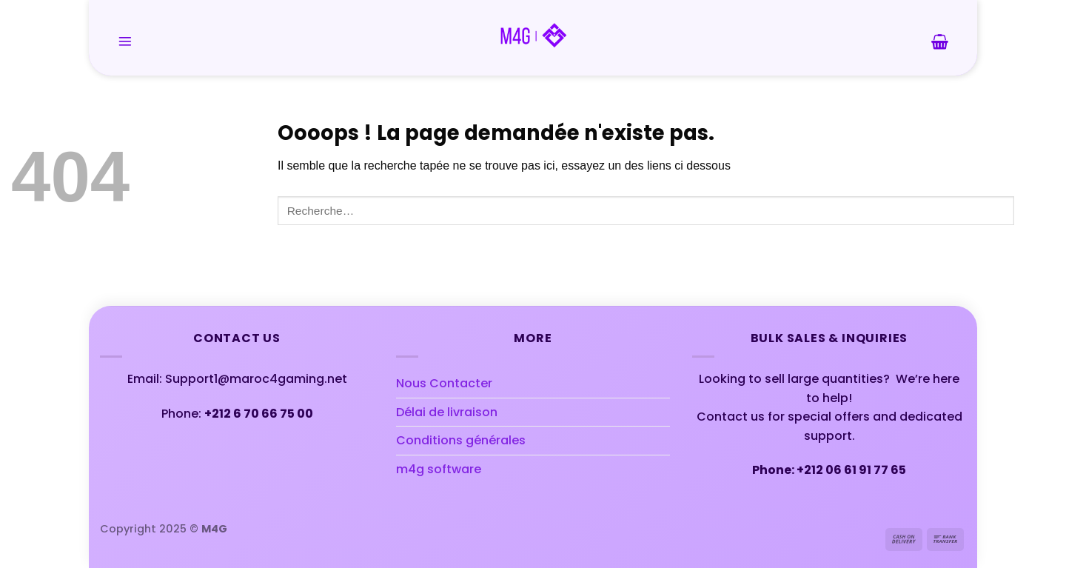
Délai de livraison (446, 412)
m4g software (438, 469)
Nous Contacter (444, 383)
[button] (125, 41)
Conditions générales (461, 440)
